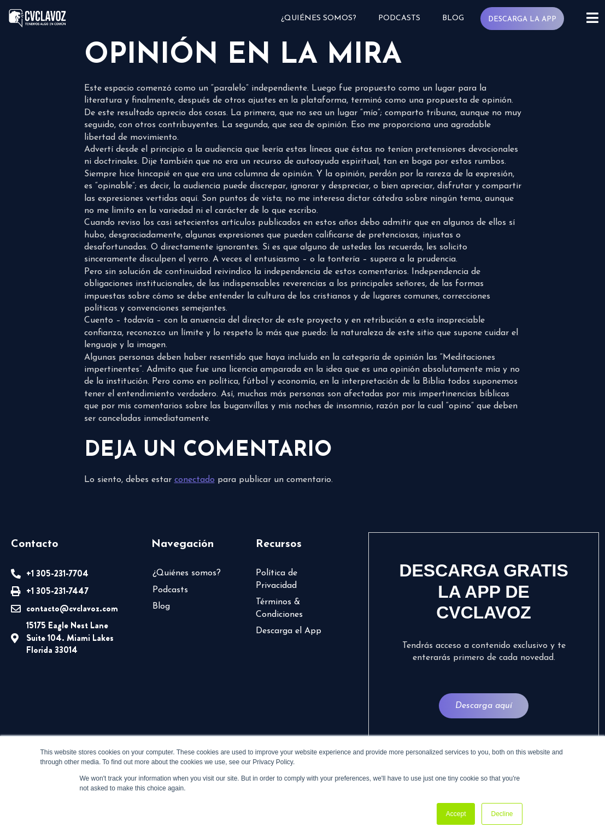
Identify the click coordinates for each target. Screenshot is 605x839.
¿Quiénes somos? (318, 18)
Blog (453, 18)
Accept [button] (456, 814)
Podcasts (399, 18)
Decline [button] (502, 814)
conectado (194, 479)
